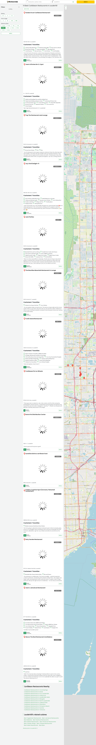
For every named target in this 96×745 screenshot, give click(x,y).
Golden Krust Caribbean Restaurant (37, 12)
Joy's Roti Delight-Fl (32, 163)
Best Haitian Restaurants (31, 721)
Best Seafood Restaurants (41, 720)
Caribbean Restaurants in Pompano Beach (36, 706)
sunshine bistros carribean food (36, 453)
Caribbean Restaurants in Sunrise (34, 708)
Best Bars (42, 725)
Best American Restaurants (48, 721)
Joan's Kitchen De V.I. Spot (34, 64)
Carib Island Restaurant (33, 318)
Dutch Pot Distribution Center (35, 414)
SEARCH (85, 2)
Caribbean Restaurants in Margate (34, 699)
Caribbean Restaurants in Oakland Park (35, 702)
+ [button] (65, 7)
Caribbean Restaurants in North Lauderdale (37, 701)
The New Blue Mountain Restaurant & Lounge (40, 270)
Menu (60, 60)
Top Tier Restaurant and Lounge (36, 115)
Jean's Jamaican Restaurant (35, 587)
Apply (10, 33)
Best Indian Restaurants (31, 725)
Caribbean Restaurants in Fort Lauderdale (36, 693)
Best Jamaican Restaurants (50, 718)
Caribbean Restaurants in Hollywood (35, 695)
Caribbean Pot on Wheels (34, 371)
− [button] (65, 9)
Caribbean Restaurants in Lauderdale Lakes (37, 697)
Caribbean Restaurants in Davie (33, 692)
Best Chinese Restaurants (44, 723)
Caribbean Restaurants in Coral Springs (36, 690)
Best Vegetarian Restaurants (32, 718)
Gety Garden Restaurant (33, 539)
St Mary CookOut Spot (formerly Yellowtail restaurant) (40, 490)
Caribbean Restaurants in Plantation (35, 704)
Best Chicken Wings (30, 723)
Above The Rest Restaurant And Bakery (38, 637)
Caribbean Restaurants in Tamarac (34, 710)
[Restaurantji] (12, 1)
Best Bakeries (28, 720)
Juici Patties (29, 217)
